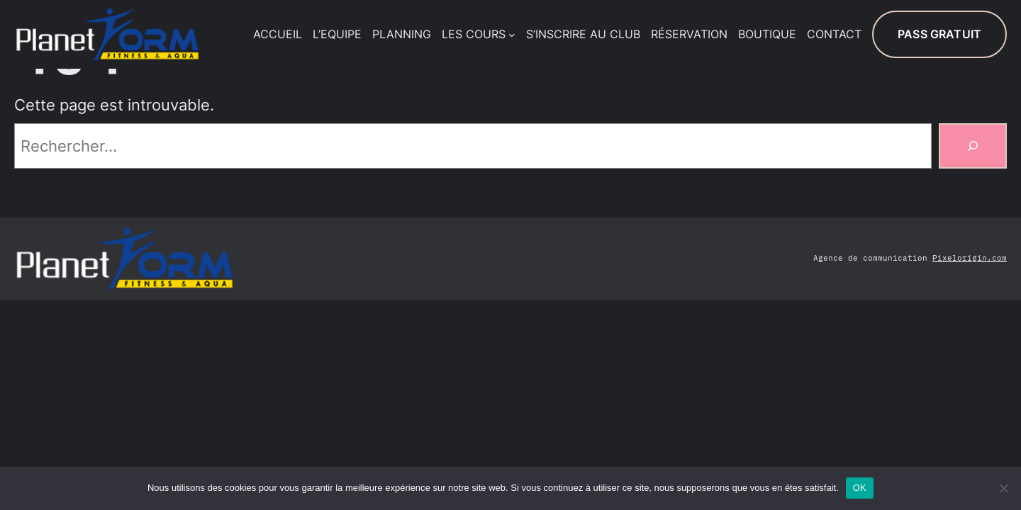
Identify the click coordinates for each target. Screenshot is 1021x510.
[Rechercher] (973, 146)
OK (859, 487)
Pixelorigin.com (969, 258)
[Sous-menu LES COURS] (511, 34)
